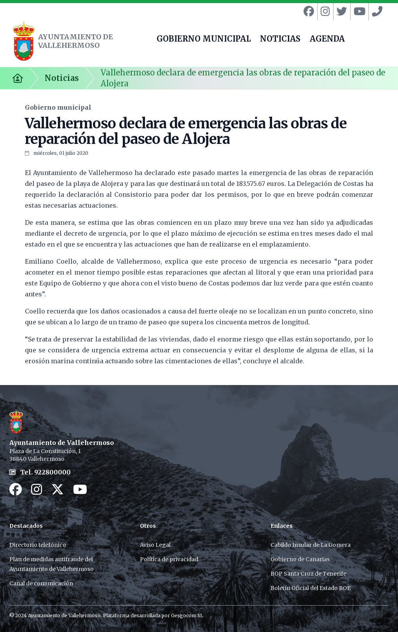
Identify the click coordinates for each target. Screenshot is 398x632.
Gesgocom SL (187, 615)
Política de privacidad (169, 559)
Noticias (62, 78)
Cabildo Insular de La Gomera (311, 544)
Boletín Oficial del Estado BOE (311, 588)
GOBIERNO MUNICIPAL (204, 40)
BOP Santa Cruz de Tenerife (308, 573)
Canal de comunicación (41, 583)
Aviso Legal (155, 544)
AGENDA (327, 40)
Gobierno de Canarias (300, 559)
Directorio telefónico (37, 544)
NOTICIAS (280, 40)
